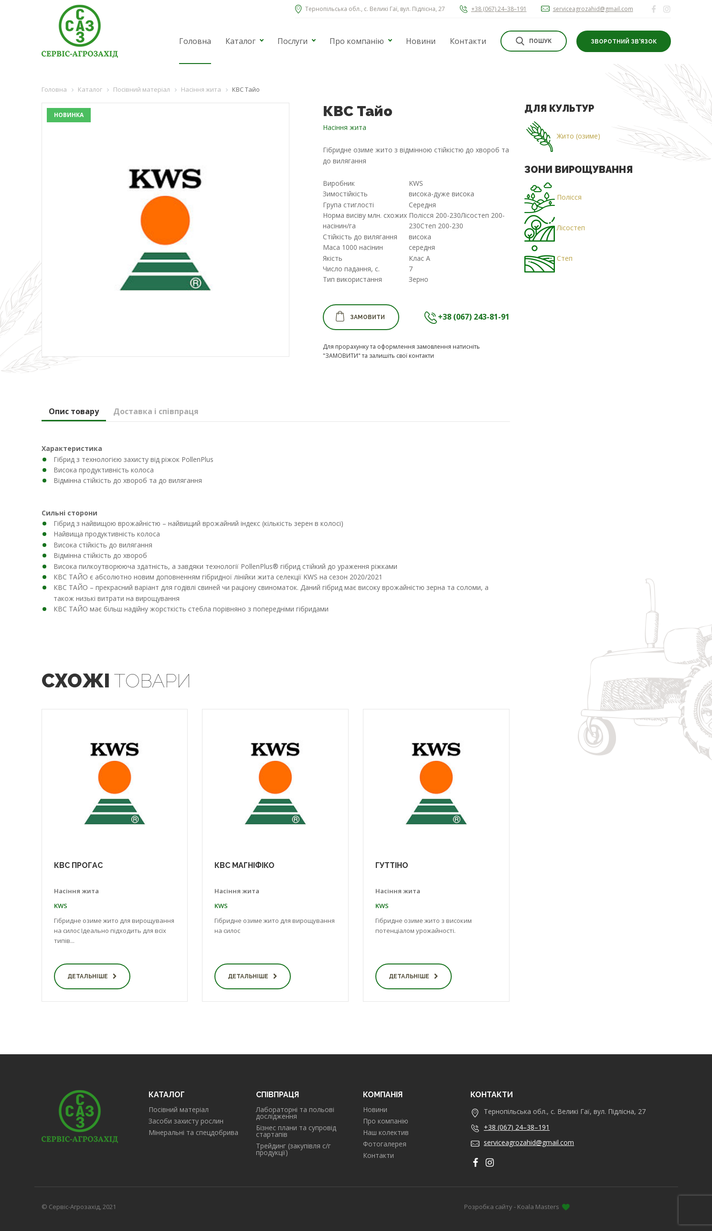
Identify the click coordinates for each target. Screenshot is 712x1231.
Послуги (292, 41)
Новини (421, 41)
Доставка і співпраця (156, 411)
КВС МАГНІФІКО (244, 865)
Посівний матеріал (179, 1109)
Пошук (534, 41)
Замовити (360, 316)
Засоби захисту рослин (186, 1121)
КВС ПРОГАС (78, 865)
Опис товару (74, 411)
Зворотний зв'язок (624, 41)
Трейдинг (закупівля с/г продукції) (293, 1149)
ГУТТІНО (391, 865)
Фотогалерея (384, 1144)
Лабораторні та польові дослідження (295, 1113)
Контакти (468, 41)
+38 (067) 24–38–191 (499, 9)
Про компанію (356, 41)
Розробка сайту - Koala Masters (517, 1206)
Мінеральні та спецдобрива (193, 1132)
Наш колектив (386, 1132)
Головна (195, 41)
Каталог (240, 41)
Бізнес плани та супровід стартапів (296, 1131)
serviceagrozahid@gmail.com (593, 9)
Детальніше (92, 976)
